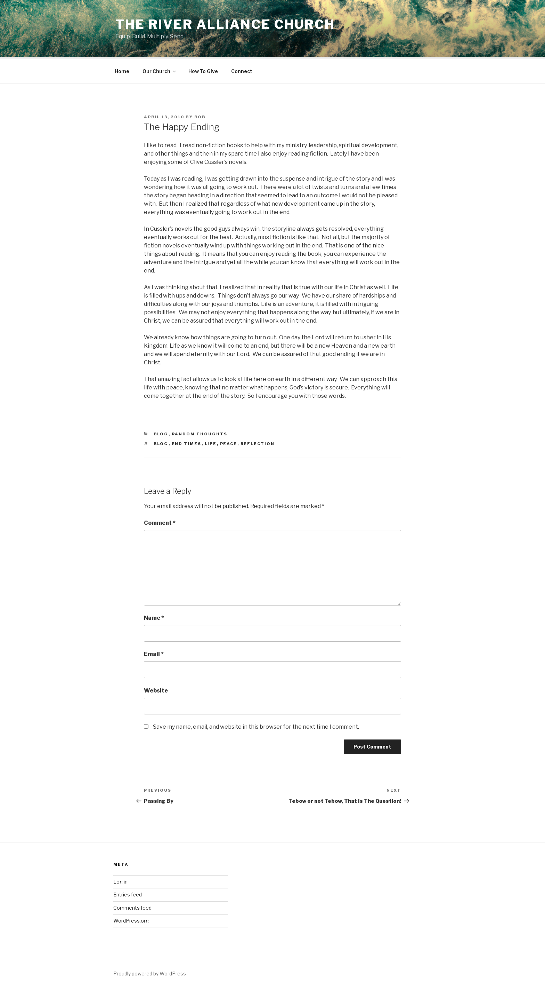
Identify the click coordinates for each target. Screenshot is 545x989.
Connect (241, 70)
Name (154, 617)
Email (154, 653)
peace (228, 442)
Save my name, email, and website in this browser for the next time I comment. (256, 725)
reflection (258, 442)
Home (122, 70)
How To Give (203, 70)
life (211, 442)
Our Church (160, 70)
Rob (200, 115)
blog (161, 432)
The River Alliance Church (225, 24)
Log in (120, 881)
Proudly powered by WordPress (149, 972)
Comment (160, 522)
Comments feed (132, 907)
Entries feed (127, 893)
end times (187, 442)
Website (156, 689)
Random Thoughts (200, 432)
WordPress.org (131, 920)
